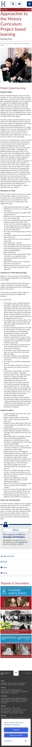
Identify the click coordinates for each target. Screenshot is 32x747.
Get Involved (22, 683)
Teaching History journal (7, 701)
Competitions (24, 691)
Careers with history (17, 711)
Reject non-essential (16, 735)
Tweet (4, 573)
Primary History (5, 693)
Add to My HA (7, 556)
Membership (20, 684)
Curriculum (4, 690)
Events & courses (18, 712)
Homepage (4, 683)
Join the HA (23, 542)
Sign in (16, 530)
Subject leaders (5, 691)
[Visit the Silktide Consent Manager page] (26, 741)
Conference (14, 693)
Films (10, 712)
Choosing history (5, 711)
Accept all (16, 730)
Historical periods (6, 708)
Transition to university (19, 709)
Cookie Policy (16, 724)
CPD (9, 690)
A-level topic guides (6, 709)
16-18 (18, 708)
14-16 (13, 708)
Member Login (12, 684)
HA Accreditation (15, 691)
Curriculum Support (6, 698)
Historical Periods (20, 718)
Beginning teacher (17, 690)
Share (3, 567)
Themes (28, 718)
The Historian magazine (7, 718)
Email (3, 562)
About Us (14, 683)
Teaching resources (20, 701)
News (9, 683)
